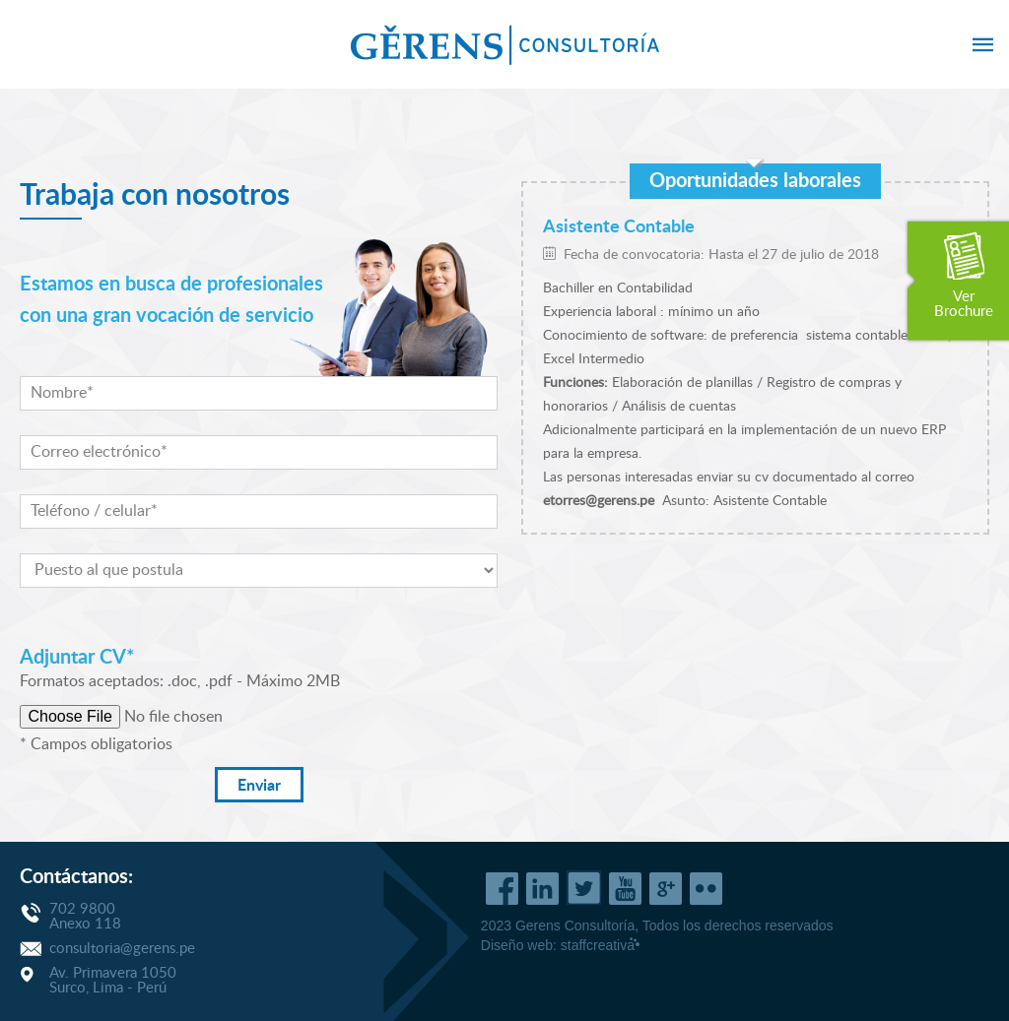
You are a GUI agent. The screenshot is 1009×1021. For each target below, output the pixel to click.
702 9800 (82, 909)
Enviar (259, 786)
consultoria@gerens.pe (122, 948)
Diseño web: (560, 945)
